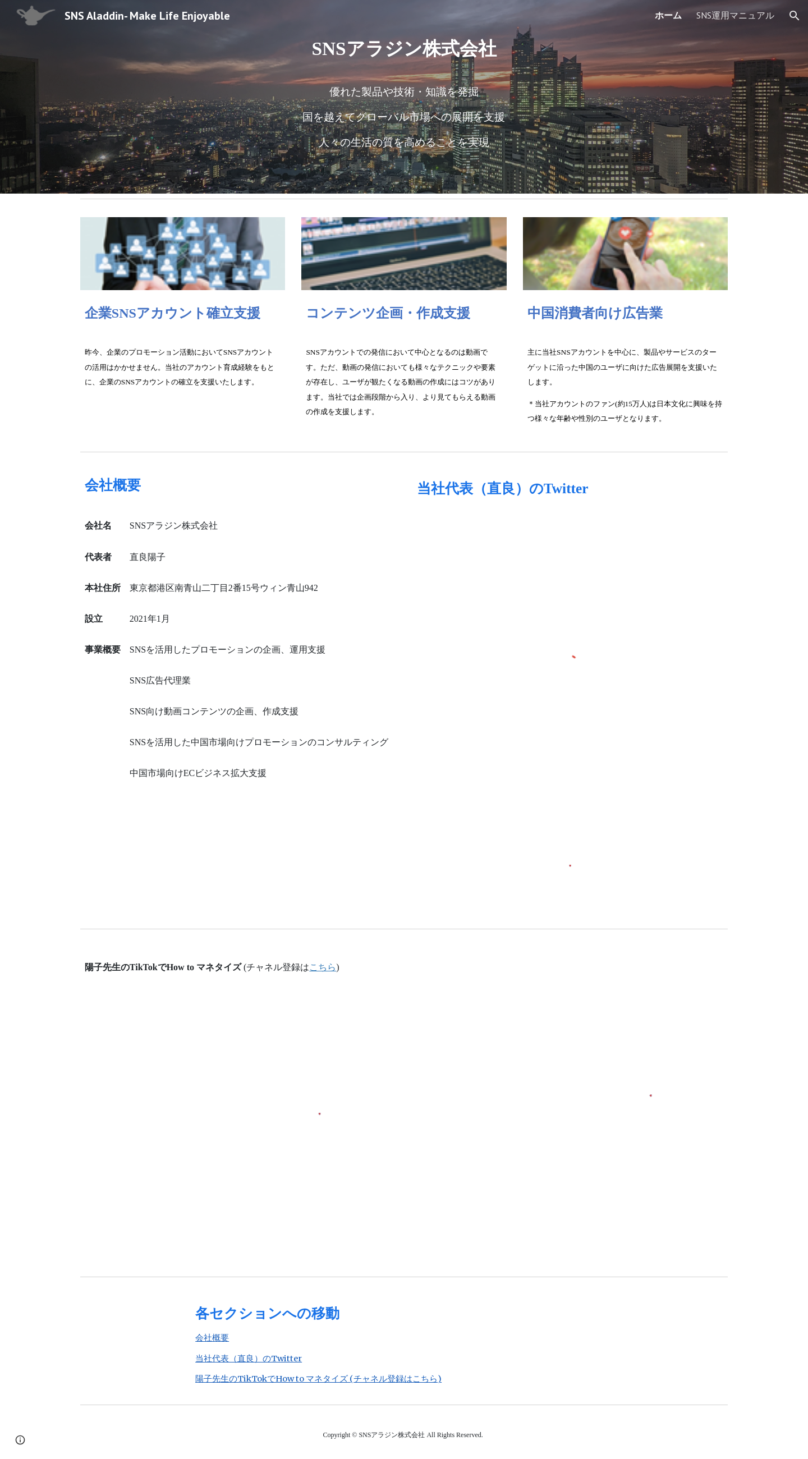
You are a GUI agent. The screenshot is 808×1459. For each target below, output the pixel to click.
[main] (404, 97)
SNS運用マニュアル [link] (735, 15)
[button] (794, 15)
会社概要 (212, 1338)
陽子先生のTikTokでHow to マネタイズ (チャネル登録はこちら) (318, 1379)
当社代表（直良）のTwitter (248, 1359)
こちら (322, 967)
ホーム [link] (668, 15)
